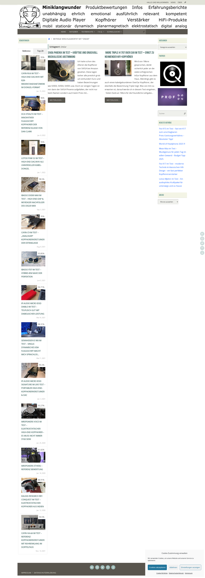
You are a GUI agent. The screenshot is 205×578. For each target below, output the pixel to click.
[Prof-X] (172, 105)
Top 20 (40, 51)
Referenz (26, 51)
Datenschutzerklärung (176, 573)
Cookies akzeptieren (157, 567)
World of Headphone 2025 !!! (172, 143)
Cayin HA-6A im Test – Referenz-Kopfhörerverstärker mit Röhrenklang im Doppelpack (32, 540)
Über (180, 2)
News (173, 2)
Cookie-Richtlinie (162, 573)
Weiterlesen (57, 100)
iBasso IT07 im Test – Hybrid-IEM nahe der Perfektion (31, 273)
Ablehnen (173, 567)
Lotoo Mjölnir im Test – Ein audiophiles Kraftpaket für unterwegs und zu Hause (171, 182)
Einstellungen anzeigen (190, 567)
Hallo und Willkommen (158, 2)
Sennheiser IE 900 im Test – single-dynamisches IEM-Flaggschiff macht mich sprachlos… (31, 347)
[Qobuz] (172, 86)
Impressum (188, 573)
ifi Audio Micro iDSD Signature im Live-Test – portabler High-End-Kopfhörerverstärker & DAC (33, 388)
